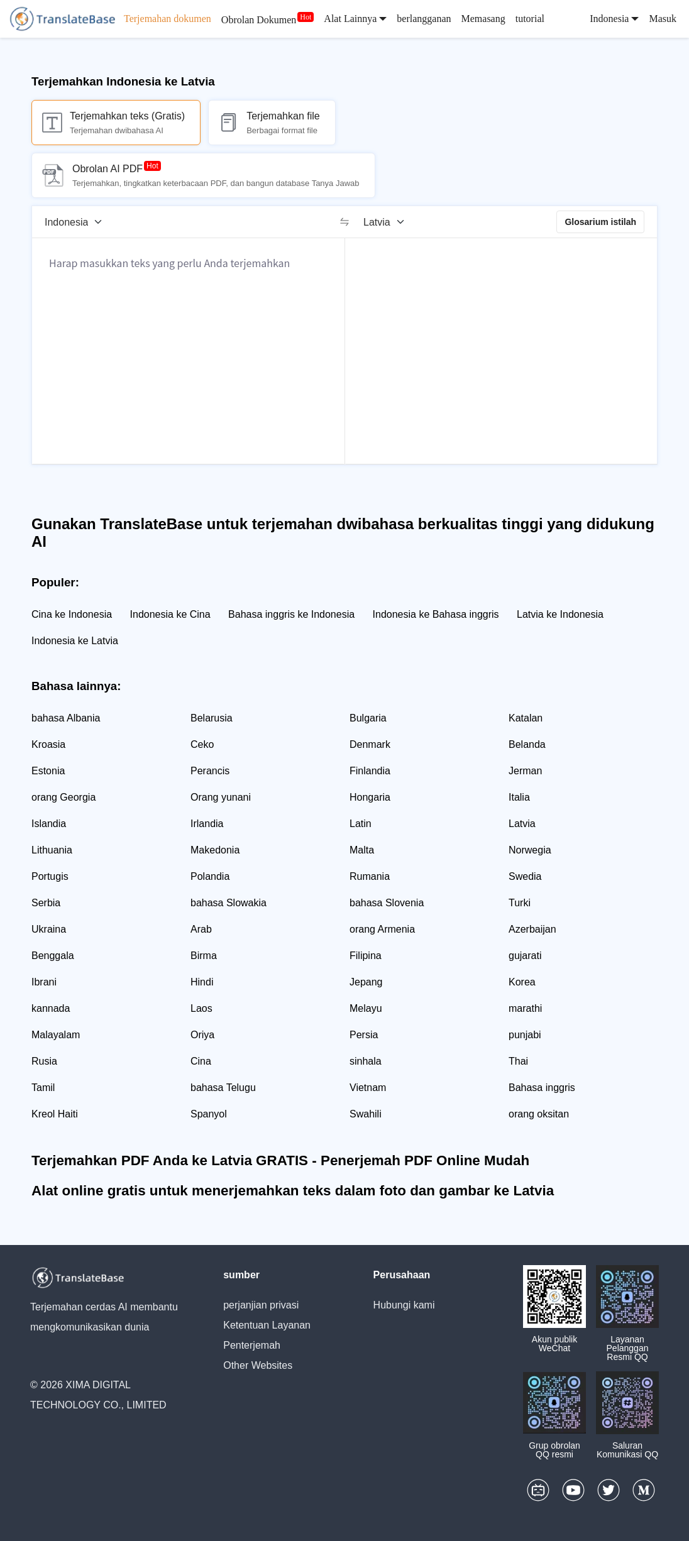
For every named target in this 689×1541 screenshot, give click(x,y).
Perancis (209, 770)
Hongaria (370, 797)
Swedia (525, 876)
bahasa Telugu (223, 1087)
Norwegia (530, 850)
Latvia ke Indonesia (560, 614)
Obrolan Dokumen (259, 19)
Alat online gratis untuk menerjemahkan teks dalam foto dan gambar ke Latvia (292, 1190)
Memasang (483, 18)
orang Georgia (63, 797)
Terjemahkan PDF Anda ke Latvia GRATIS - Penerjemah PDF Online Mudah (280, 1160)
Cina (200, 1061)
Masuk (662, 18)
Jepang (366, 982)
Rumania (370, 876)
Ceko (202, 744)
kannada (50, 1008)
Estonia (48, 770)
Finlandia (370, 770)
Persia (364, 1034)
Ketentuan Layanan (267, 1325)
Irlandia (206, 823)
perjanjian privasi (261, 1305)
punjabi (525, 1034)
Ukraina (48, 929)
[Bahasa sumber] (78, 222)
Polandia (209, 876)
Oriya (202, 1034)
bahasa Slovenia (387, 902)
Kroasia (48, 744)
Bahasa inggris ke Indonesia (291, 614)
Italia (519, 797)
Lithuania (51, 850)
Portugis (50, 876)
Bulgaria (368, 718)
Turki (520, 902)
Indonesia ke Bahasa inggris (436, 614)
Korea (522, 982)
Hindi (201, 982)
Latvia (522, 823)
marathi (525, 1008)
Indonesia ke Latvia (74, 640)
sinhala (366, 1061)
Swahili (366, 1114)
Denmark (370, 744)
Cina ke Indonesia (71, 614)
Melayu (366, 1008)
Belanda (527, 744)
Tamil (43, 1087)
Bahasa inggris (542, 1087)
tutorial (529, 18)
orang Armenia (382, 929)
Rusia (44, 1061)
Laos (201, 1008)
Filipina (366, 955)
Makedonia (215, 850)
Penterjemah (251, 1345)
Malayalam (55, 1034)
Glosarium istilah (600, 222)
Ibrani (44, 982)
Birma (203, 955)
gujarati (525, 955)
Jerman (525, 770)
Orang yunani (220, 797)
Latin (361, 823)
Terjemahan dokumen (167, 18)
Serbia (45, 902)
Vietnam (368, 1087)
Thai (518, 1061)
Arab (201, 929)
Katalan (526, 718)
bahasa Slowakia (228, 902)
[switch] (344, 222)
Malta (362, 850)
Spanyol (208, 1114)
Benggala (52, 955)
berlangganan (424, 18)
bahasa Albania (65, 718)
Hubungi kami (404, 1305)
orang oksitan (539, 1114)
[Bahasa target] (388, 222)
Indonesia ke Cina (170, 614)
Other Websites (257, 1365)
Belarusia (211, 718)
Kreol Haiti (54, 1114)
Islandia (48, 823)
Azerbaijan (532, 929)
